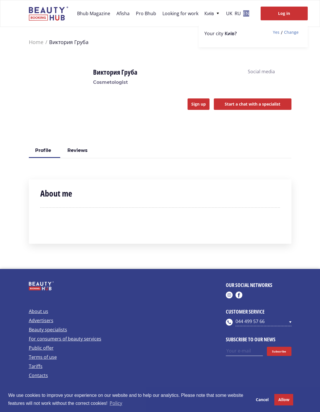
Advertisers (41, 320)
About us (38, 311)
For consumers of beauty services (65, 339)
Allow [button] (283, 399)
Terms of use (43, 357)
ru (238, 13)
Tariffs (36, 366)
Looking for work (180, 13)
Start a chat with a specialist (252, 104)
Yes (276, 32)
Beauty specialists (48, 329)
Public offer (41, 348)
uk (229, 13)
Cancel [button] (262, 399)
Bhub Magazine (93, 13)
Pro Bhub (146, 13)
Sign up (198, 104)
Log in (284, 13)
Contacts (38, 375)
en (246, 13)
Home (36, 42)
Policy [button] (116, 403)
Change (291, 32)
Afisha (123, 13)
